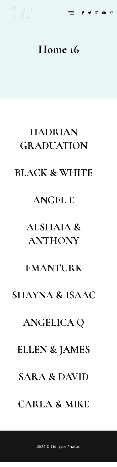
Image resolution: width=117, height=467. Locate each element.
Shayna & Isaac (54, 295)
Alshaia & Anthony (53, 234)
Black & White (54, 172)
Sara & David (53, 376)
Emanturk (53, 268)
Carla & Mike (53, 404)
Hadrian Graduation (54, 139)
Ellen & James (53, 349)
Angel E (53, 200)
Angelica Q (53, 322)
